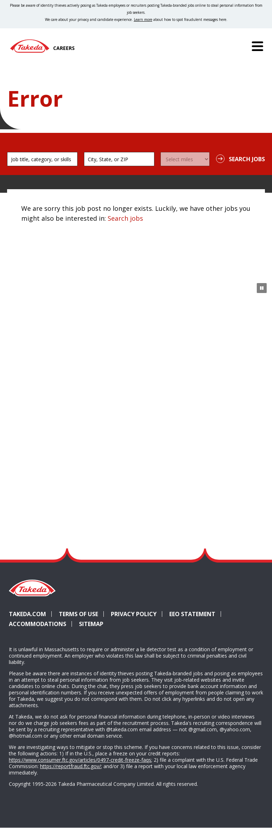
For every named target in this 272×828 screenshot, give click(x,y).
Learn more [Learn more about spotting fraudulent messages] (143, 19)
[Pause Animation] (261, 288)
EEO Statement (192, 614)
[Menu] (257, 46)
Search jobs (125, 218)
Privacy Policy (134, 614)
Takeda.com (27, 614)
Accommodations (37, 624)
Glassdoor (228, 601)
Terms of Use (78, 614)
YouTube (254, 601)
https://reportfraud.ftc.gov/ (70, 766)
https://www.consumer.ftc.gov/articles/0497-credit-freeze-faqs (80, 759)
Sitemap (91, 624)
